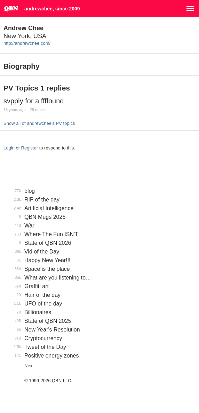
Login (9, 147)
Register (29, 147)
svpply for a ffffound (33, 101)
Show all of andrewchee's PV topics (39, 123)
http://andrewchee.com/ (26, 43)
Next (29, 365)
